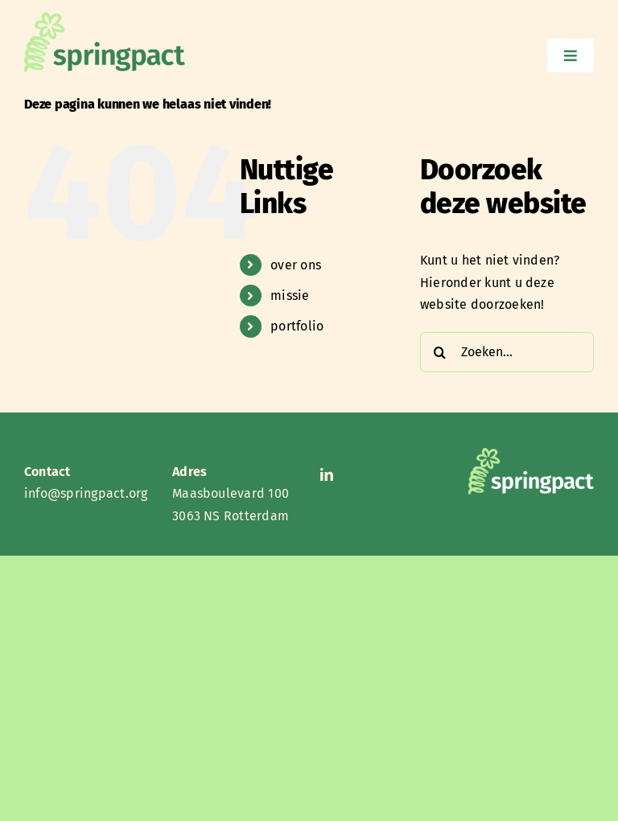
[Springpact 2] (104, 18)
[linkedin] (326, 474)
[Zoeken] (440, 352)
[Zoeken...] (507, 352)
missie (289, 295)
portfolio (296, 326)
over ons (295, 265)
